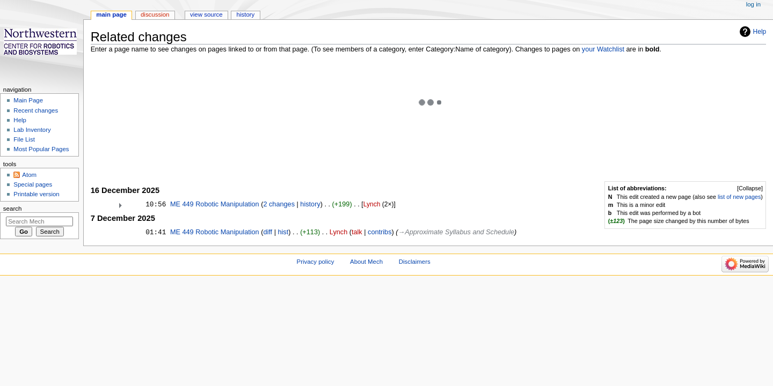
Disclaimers (415, 261)
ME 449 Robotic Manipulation (214, 204)
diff (267, 232)
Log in (753, 4)
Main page (111, 14)
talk (357, 232)
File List (23, 139)
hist (283, 232)
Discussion (155, 14)
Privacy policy (315, 261)
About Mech (366, 261)
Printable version (36, 194)
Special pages (32, 184)
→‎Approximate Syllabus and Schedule (456, 232)
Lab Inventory (31, 130)
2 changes (279, 204)
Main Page (28, 100)
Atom (29, 175)
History (246, 14)
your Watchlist (603, 49)
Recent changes (35, 110)
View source (206, 14)
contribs (379, 232)
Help (760, 31)
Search (12, 208)
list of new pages (739, 197)
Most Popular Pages (41, 149)
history (310, 204)
